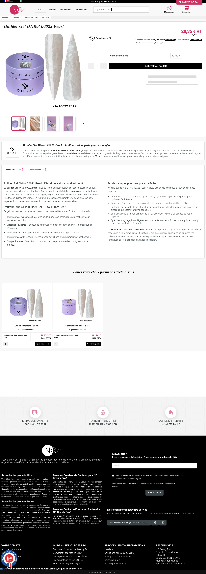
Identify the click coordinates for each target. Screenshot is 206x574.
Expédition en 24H (104, 38)
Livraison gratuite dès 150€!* (103, 1)
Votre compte (10, 545)
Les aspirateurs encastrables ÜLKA (70, 556)
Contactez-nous (112, 560)
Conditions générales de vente (119, 553)
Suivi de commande (11, 549)
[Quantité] (97, 66)
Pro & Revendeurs (188, 2)
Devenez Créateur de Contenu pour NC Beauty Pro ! (75, 477)
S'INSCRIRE (154, 492)
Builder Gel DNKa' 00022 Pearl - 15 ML (66, 337)
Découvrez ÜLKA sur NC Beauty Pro (70, 549)
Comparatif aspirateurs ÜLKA (67, 553)
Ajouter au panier (155, 66)
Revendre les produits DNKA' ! (18, 501)
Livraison (109, 549)
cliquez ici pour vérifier (69, 568)
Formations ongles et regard (67, 563)
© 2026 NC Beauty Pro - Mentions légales (103, 572)
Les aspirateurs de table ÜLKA (68, 560)
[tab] (15, 170)
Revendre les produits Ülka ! (17, 475)
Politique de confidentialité (117, 556)
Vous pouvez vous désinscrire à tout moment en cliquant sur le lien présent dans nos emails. (144, 484)
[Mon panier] (186, 9)
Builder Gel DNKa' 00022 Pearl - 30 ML (15, 337)
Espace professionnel (115, 563)
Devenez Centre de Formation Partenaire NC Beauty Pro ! (76, 511)
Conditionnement (119, 55)
